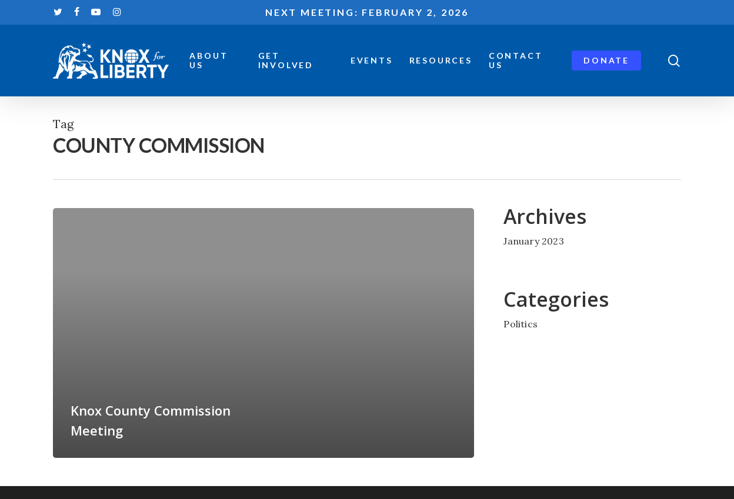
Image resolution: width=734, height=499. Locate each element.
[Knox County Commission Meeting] (263, 333)
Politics (520, 324)
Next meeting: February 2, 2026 (367, 12)
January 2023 (533, 241)
